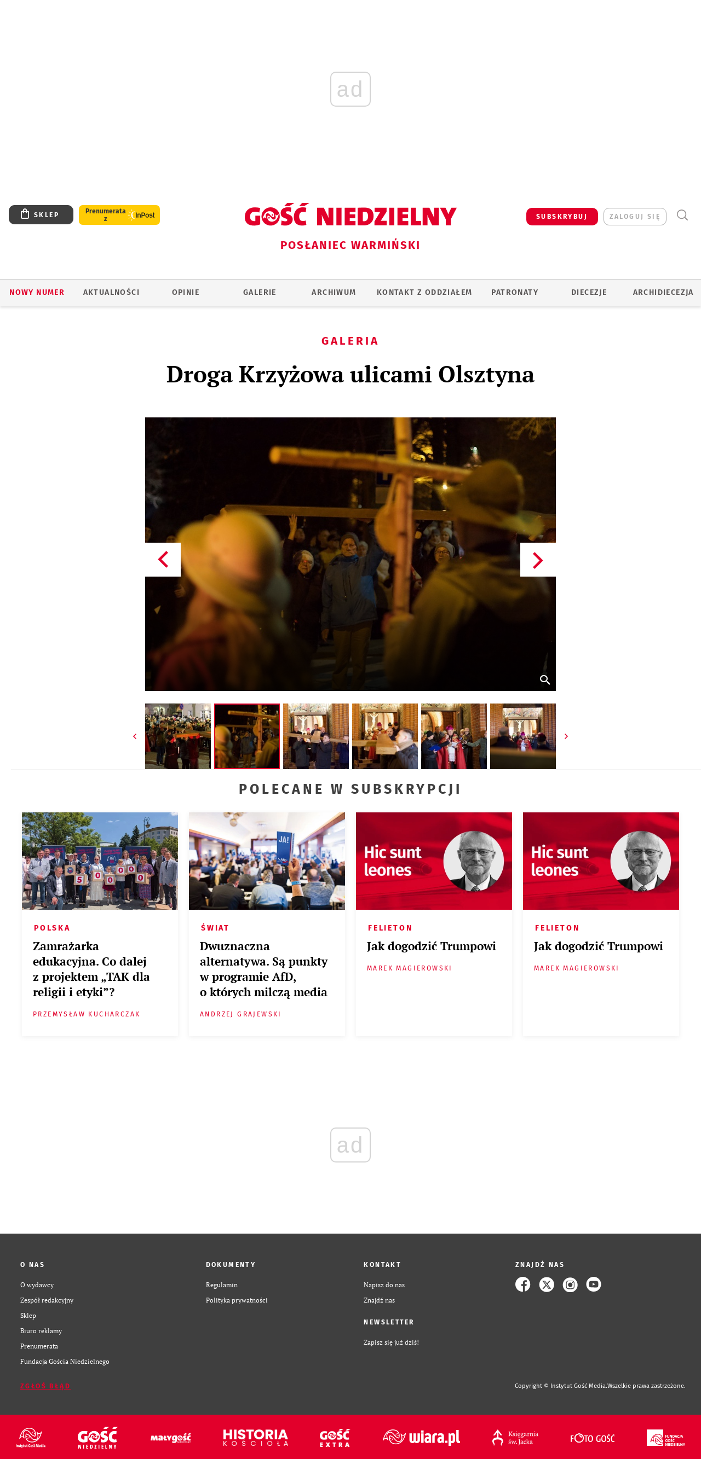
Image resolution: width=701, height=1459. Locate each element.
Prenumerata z (105, 215)
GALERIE (260, 292)
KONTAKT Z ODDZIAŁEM (425, 292)
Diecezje (589, 292)
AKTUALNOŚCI (111, 292)
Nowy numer (37, 292)
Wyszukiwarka (682, 215)
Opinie (185, 292)
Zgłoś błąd (45, 1386)
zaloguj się (635, 216)
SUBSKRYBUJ (562, 216)
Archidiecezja (663, 292)
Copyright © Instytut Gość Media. (561, 1386)
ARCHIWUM (334, 292)
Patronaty (514, 292)
